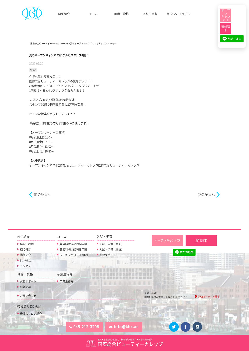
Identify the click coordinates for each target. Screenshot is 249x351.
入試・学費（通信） (111, 249)
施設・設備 (27, 243)
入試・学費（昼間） (111, 243)
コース (92, 13)
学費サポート (107, 255)
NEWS (33, 70)
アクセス (25, 265)
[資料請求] (225, 28)
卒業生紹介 (66, 281)
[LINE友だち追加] (232, 40)
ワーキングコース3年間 (74, 255)
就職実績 (25, 286)
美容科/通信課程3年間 (73, 249)
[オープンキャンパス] (225, 15)
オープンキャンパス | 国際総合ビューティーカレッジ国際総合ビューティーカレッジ (84, 165)
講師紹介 (25, 255)
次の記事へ (206, 194)
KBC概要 (25, 249)
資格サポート (28, 281)
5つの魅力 (26, 260)
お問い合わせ (28, 295)
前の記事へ (42, 194)
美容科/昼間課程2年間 (73, 243)
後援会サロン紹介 (31, 313)
